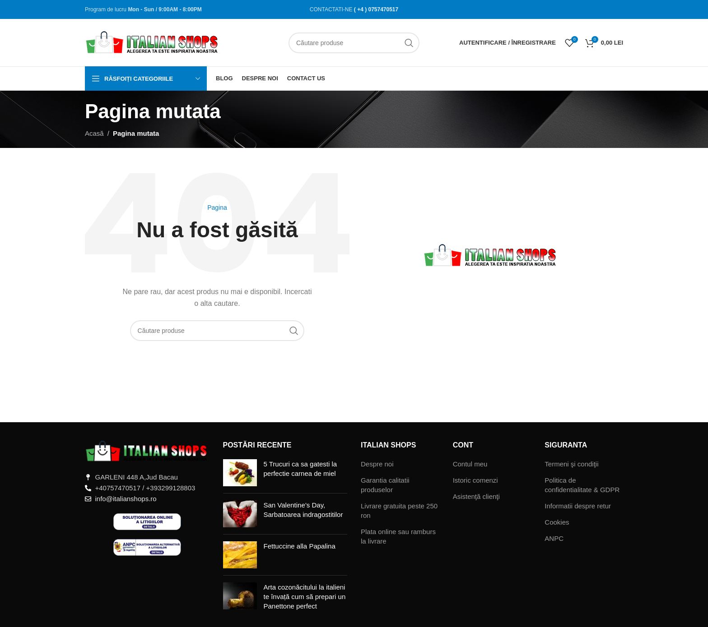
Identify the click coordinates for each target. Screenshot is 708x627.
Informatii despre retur (578, 506)
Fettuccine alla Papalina (299, 546)
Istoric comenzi (475, 480)
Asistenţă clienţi (476, 496)
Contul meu (470, 464)
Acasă (94, 133)
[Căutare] (354, 42)
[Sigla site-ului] (152, 42)
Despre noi (377, 464)
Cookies (557, 522)
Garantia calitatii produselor (385, 484)
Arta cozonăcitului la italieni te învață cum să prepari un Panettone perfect (305, 596)
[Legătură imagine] (147, 451)
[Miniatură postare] (240, 472)
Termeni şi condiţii (571, 464)
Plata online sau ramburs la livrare (398, 536)
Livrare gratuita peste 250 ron (399, 510)
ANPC (554, 538)
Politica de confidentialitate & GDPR (582, 484)
